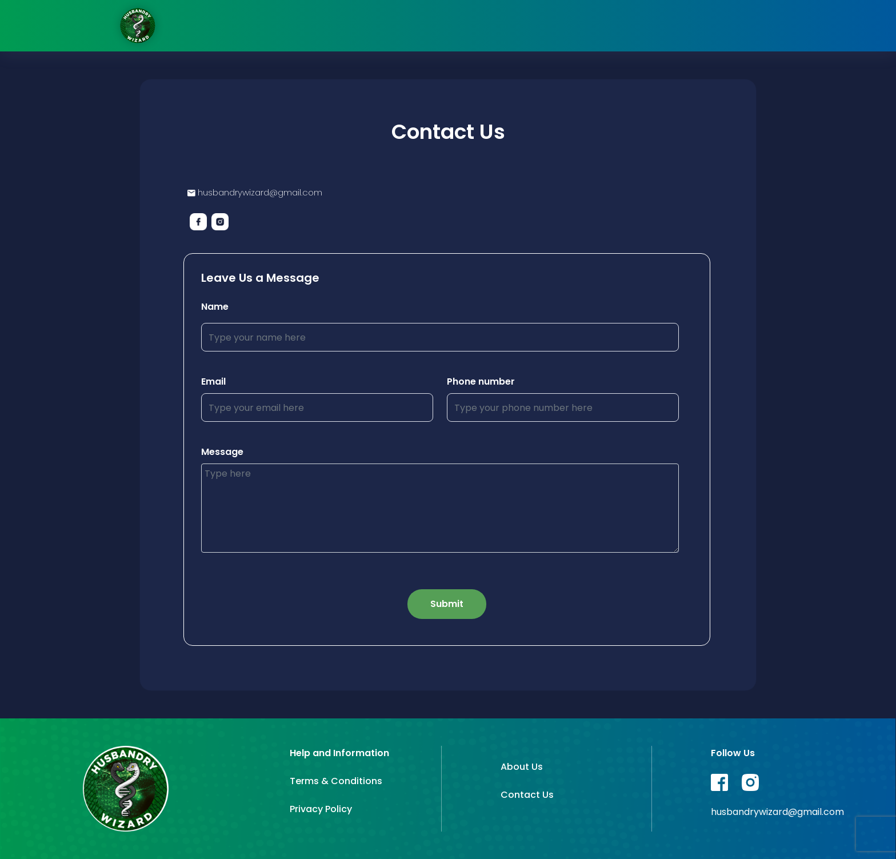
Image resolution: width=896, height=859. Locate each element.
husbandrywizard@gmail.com (254, 192)
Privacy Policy (321, 809)
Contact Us (527, 794)
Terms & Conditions (336, 781)
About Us (522, 766)
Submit (446, 603)
